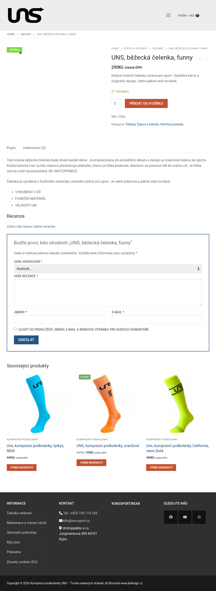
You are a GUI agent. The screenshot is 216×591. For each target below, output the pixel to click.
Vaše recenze (26, 276)
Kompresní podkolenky (22, 439)
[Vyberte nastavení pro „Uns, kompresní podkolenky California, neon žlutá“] (161, 467)
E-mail (118, 312)
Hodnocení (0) (34, 148)
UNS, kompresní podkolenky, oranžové (108, 446)
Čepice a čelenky (135, 48)
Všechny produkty (172, 124)
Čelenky (157, 48)
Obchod (26, 34)
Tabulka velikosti (19, 513)
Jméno (20, 312)
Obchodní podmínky (22, 533)
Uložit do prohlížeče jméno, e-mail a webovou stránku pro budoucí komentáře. (84, 329)
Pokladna (14, 552)
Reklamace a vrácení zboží (26, 523)
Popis (11, 148)
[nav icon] (168, 15)
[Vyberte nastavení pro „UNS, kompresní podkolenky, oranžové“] (91, 462)
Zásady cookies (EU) (22, 562)
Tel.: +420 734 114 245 (79, 513)
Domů (11, 34)
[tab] (11, 148)
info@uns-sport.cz (76, 521)
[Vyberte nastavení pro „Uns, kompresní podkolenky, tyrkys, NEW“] (21, 467)
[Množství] (116, 103)
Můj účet (13, 542)
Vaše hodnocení (28, 261)
